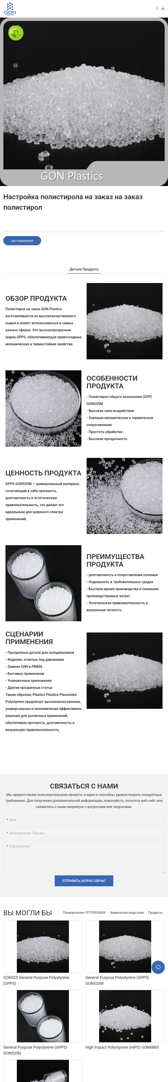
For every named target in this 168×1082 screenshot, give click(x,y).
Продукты (155, 912)
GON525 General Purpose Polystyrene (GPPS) (36, 980)
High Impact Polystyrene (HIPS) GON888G (122, 1047)
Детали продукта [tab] (84, 269)
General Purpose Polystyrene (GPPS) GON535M (117, 980)
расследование (22, 240)
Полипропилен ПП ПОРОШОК (84, 912)
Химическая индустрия (127, 912)
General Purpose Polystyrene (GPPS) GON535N (35, 1050)
